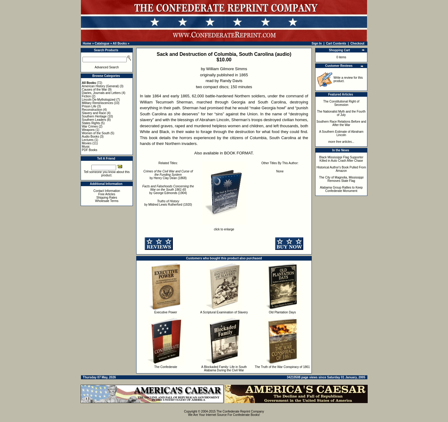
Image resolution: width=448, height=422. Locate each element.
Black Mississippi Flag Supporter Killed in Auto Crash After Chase (341, 159)
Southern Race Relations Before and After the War (341, 123)
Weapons (88, 130)
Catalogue (102, 43)
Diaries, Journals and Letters (101, 93)
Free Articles (106, 194)
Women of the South (96, 133)
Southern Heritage (94, 116)
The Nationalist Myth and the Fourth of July (341, 113)
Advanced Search (107, 67)
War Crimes (90, 126)
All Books (120, 43)
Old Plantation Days (282, 312)
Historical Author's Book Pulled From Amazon (341, 169)
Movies (87, 143)
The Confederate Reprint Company (240, 411)
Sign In (316, 43)
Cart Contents (336, 43)
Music (86, 146)
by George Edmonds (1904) (168, 190)
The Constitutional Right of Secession (341, 103)
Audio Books (90, 136)
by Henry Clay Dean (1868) (168, 175)
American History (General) (100, 86)
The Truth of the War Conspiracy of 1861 (282, 367)
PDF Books (89, 150)
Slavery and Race (94, 113)
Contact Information (106, 191)
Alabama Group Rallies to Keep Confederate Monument (341, 189)
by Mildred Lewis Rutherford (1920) (168, 203)
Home (87, 43)
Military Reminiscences (97, 103)
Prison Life (89, 106)
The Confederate (165, 367)
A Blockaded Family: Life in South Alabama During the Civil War (224, 368)
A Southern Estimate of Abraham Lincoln (341, 133)
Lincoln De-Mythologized (98, 99)
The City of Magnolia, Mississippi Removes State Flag (341, 179)
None (280, 171)
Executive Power (165, 312)
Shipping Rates (107, 197)
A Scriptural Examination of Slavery (224, 312)
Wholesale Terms (106, 201)
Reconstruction (92, 109)
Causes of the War (94, 89)
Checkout (358, 43)
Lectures (87, 140)
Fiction (86, 96)
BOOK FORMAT (238, 153)
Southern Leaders (94, 119)
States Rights (91, 123)
